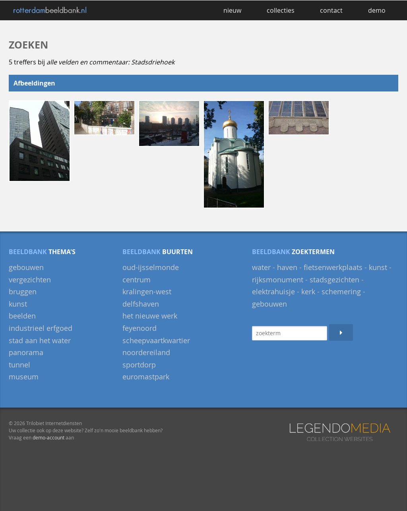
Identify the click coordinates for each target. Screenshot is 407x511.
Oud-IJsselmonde (150, 267)
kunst (378, 267)
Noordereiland (146, 352)
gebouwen (26, 267)
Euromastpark (145, 376)
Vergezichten (30, 279)
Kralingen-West (146, 291)
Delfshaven (140, 304)
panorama (26, 352)
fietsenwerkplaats (333, 267)
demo (377, 10)
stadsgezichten (334, 279)
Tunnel (19, 364)
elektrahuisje (273, 291)
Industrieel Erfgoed (40, 328)
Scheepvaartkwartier (156, 340)
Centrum (136, 279)
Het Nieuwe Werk (149, 316)
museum (24, 376)
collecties (281, 10)
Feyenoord (139, 328)
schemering (341, 291)
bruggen (23, 291)
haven (287, 267)
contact (331, 10)
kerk (308, 291)
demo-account (48, 437)
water (261, 267)
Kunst (18, 304)
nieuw (232, 10)
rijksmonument (277, 279)
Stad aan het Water (40, 340)
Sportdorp (139, 364)
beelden (22, 316)
